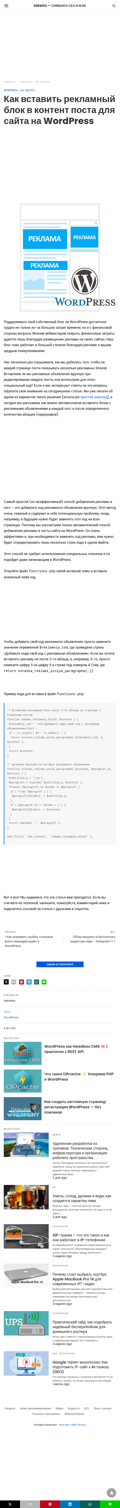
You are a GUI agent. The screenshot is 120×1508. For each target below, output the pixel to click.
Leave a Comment (60, 964)
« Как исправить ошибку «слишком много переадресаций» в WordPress (29, 941)
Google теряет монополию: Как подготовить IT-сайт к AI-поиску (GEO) (80, 1367)
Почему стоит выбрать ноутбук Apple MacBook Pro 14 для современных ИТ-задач (79, 1279)
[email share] (13, 982)
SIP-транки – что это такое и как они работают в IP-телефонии (80, 1237)
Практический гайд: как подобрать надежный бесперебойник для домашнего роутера (82, 1326)
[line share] (44, 982)
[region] (60, 43)
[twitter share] (6, 981)
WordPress (11, 1017)
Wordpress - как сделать (35, 82)
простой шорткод (93, 397)
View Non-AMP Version (72, 1425)
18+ (54, 1187)
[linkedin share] (29, 982)
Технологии (60, 1226)
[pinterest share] (21, 982)
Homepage (9, 82)
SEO (54, 1353)
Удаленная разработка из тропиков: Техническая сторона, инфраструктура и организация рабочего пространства (80, 1150)
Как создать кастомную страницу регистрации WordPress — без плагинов (75, 1107)
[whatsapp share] (36, 982)
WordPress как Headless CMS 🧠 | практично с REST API (75, 1049)
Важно (56, 1134)
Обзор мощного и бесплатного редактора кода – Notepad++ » (93, 939)
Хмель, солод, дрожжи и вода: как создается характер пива (81, 1198)
